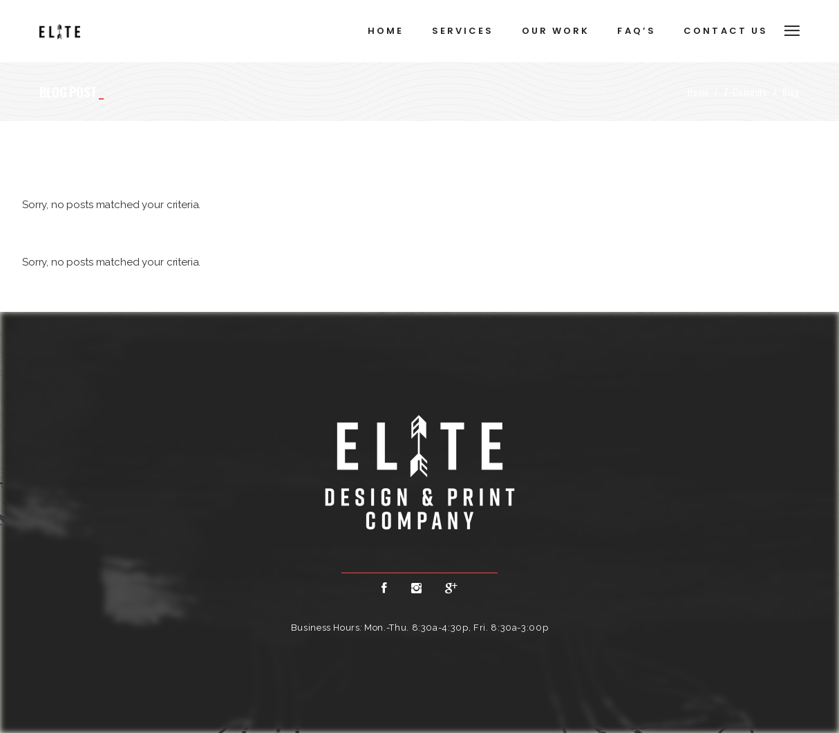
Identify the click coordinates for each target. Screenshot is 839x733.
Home (698, 92)
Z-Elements (746, 92)
